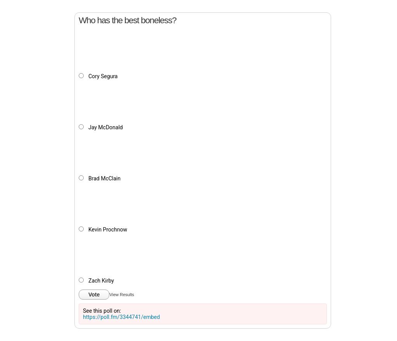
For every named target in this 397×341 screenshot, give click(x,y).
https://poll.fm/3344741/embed (121, 317)
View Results (121, 294)
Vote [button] (94, 294)
